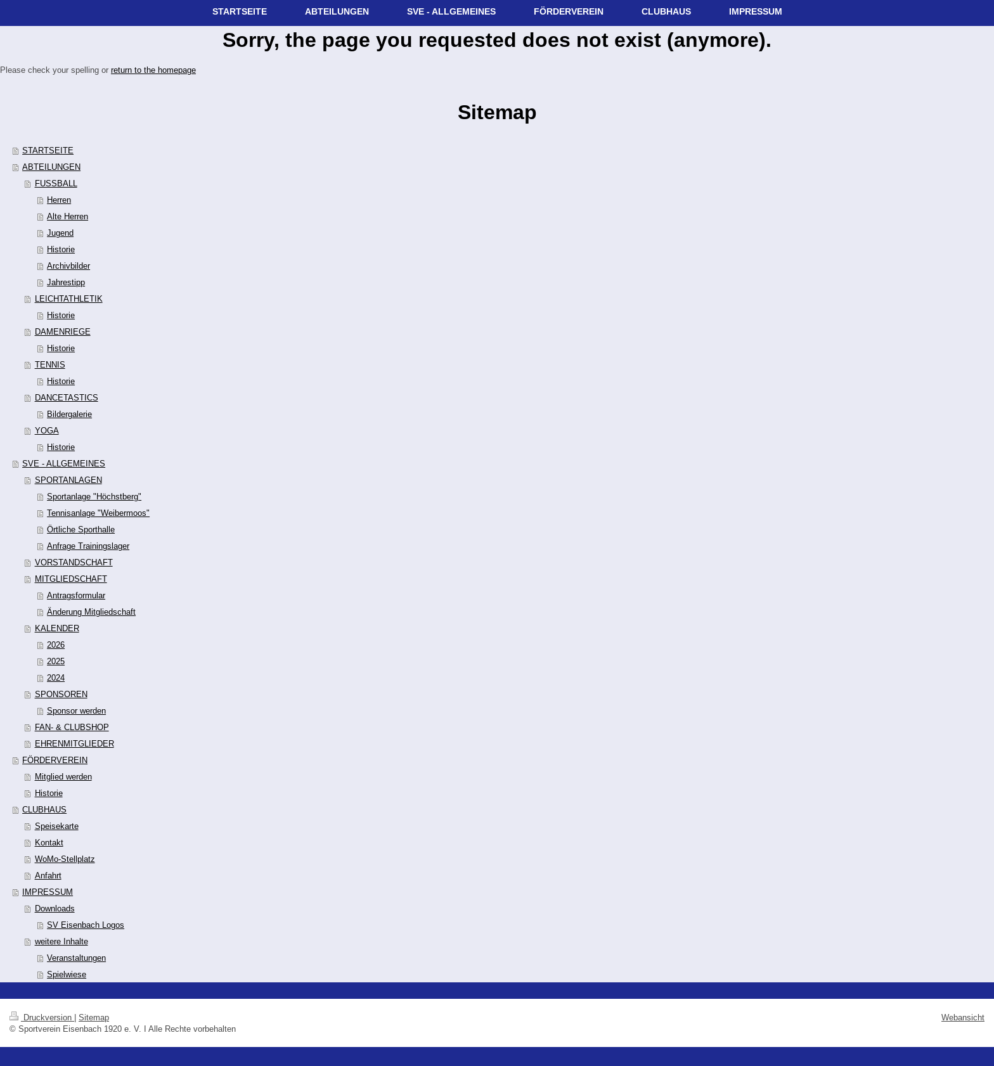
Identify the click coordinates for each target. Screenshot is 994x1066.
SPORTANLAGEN (68, 480)
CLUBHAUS (44, 809)
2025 (56, 661)
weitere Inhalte (61, 941)
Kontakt (49, 842)
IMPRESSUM (47, 892)
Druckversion (42, 1017)
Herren (59, 200)
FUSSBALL (56, 183)
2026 (56, 644)
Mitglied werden (63, 776)
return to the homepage (153, 70)
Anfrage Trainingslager (88, 546)
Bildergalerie (69, 414)
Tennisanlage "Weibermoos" (98, 513)
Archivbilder (68, 265)
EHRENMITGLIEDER (74, 743)
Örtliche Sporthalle (81, 529)
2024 (56, 677)
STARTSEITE (48, 150)
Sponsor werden (76, 710)
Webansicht (962, 1017)
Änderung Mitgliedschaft (91, 612)
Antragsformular (76, 595)
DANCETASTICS (66, 397)
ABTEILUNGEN (51, 167)
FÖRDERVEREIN (54, 760)
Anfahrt (48, 875)
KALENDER (57, 628)
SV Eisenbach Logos (85, 925)
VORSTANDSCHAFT (74, 562)
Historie (61, 249)
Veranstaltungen (76, 958)
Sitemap (94, 1017)
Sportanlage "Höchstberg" (94, 496)
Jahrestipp (66, 282)
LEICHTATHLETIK (69, 298)
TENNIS (50, 364)
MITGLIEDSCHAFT (71, 579)
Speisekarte (57, 826)
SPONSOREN (61, 694)
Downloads (55, 908)
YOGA (47, 430)
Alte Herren (67, 216)
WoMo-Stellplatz (65, 859)
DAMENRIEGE (63, 331)
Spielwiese (66, 974)
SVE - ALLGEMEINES (63, 463)
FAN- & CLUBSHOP (72, 727)
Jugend (60, 233)
